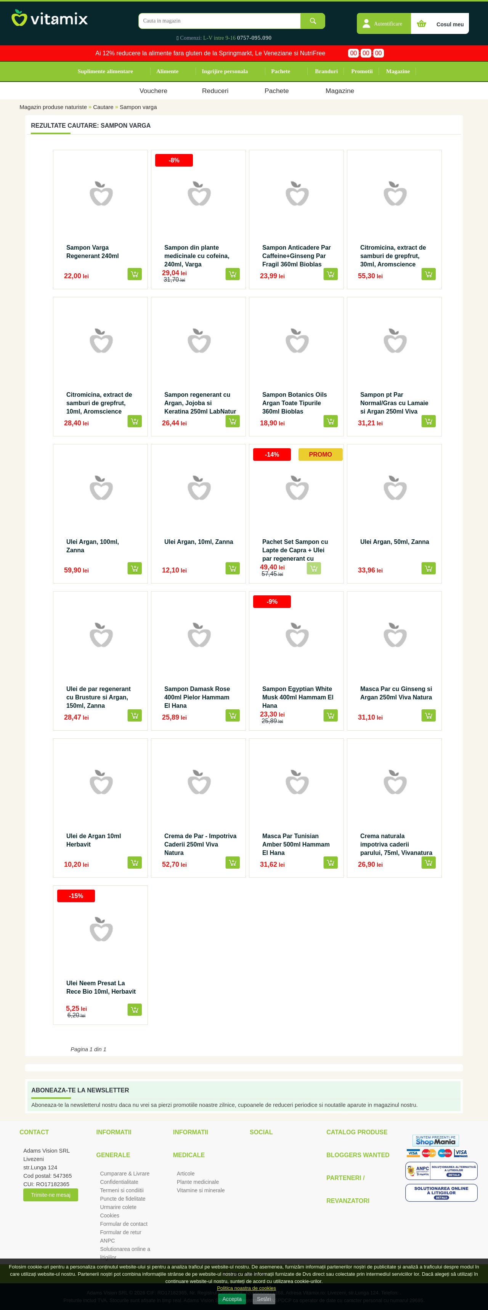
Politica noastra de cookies (246, 1288)
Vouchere (153, 91)
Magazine (398, 71)
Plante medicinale (198, 1182)
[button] (384, 19)
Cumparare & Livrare (124, 1174)
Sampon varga (138, 107)
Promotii (361, 71)
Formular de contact (124, 1224)
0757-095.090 (254, 38)
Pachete (280, 71)
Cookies (109, 1215)
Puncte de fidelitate (122, 1199)
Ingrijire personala (225, 71)
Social (261, 1132)
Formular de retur (120, 1232)
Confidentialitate (119, 1182)
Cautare (103, 107)
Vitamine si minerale (201, 1190)
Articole (186, 1174)
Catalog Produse (356, 1132)
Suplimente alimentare (105, 71)
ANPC (107, 1241)
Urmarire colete (118, 1207)
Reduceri (215, 91)
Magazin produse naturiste (53, 107)
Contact (34, 1132)
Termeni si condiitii (121, 1190)
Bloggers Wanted (357, 1155)
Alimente (167, 71)
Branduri (326, 71)
